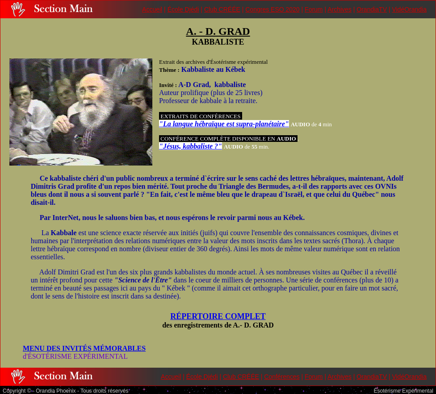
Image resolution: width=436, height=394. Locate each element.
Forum (314, 9)
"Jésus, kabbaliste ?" (190, 146)
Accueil (152, 9)
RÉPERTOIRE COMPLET (218, 316)
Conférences (281, 376)
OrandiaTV (371, 9)
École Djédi (183, 9)
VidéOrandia (409, 9)
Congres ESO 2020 (272, 9)
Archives (339, 9)
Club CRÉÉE (222, 9)
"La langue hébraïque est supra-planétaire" (224, 124)
